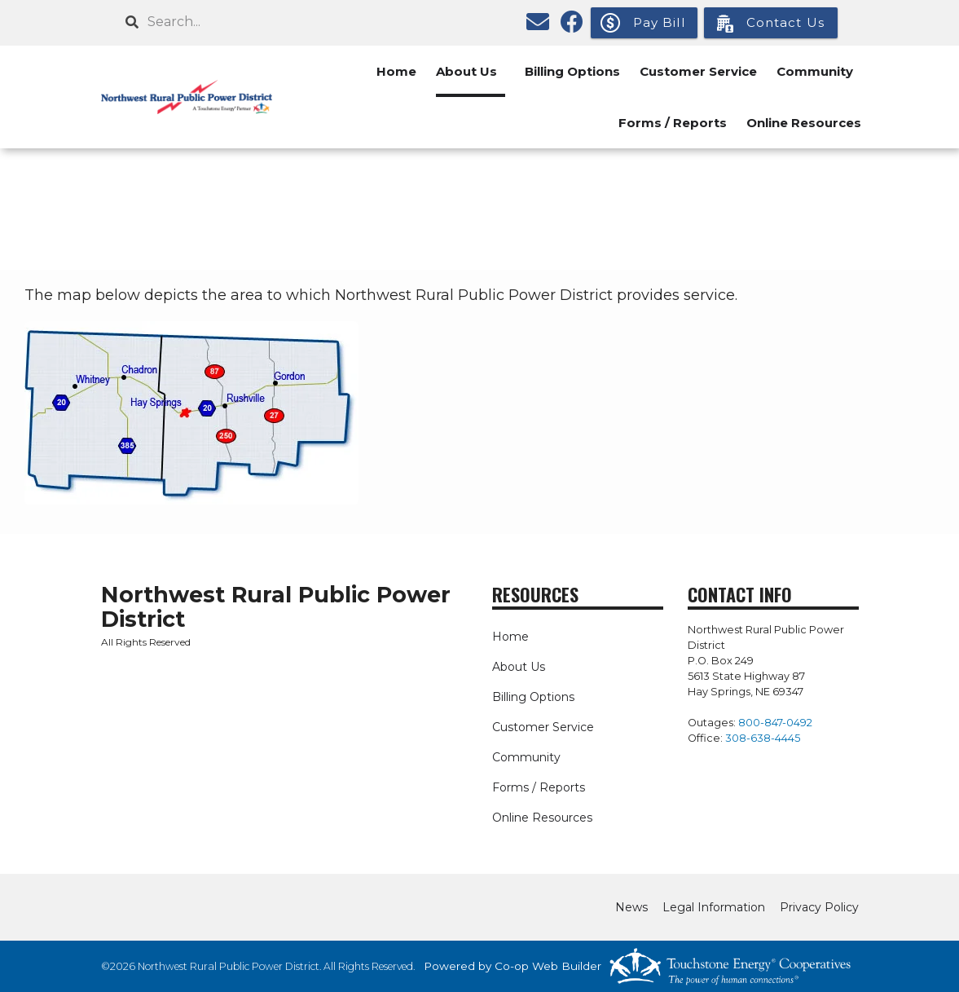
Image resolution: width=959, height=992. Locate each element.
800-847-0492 (775, 722)
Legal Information (713, 907)
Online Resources (803, 122)
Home (396, 71)
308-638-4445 (762, 738)
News (631, 907)
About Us (466, 71)
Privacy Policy (819, 907)
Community (814, 71)
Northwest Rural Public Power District (276, 607)
